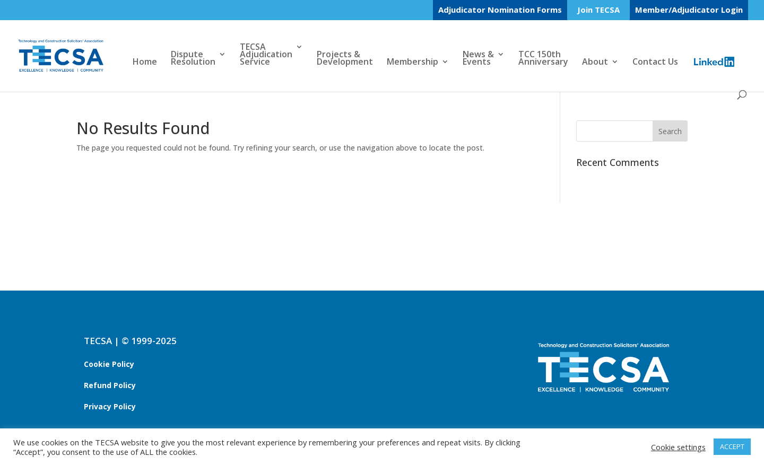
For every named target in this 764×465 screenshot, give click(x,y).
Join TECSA (598, 10)
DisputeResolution (193, 58)
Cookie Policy (109, 364)
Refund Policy (110, 385)
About (595, 62)
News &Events (478, 58)
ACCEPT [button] (732, 446)
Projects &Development (345, 58)
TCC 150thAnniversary (543, 58)
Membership (412, 62)
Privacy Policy (110, 406)
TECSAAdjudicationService (266, 55)
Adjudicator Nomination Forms (500, 9)
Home (145, 62)
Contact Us (655, 62)
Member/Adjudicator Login (689, 9)
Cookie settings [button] (678, 447)
